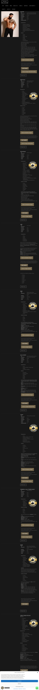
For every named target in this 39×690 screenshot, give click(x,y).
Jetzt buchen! (24, 68)
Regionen (13, 9)
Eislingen (22, 585)
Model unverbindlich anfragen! (27, 62)
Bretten (22, 584)
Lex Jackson (23, 355)
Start (3, 5)
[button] (37, 672)
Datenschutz (20, 688)
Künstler (26, 5)
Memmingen (23, 327)
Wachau (21, 252)
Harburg (22, 461)
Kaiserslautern (23, 391)
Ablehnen (19, 683)
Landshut (22, 326)
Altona (22, 456)
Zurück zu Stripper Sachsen (28, 268)
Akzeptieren (19, 681)
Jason (21, 414)
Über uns (6, 5)
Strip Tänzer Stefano (25, 615)
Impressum (24, 688)
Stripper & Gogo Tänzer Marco (27, 489)
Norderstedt (22, 462)
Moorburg (22, 463)
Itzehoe (22, 464)
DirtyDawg (22, 79)
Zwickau (21, 253)
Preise (11, 5)
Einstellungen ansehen (19, 686)
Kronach (36, 652)
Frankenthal (22, 388)
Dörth (22, 389)
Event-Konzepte (32, 5)
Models (21, 5)
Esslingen (22, 586)
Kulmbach (22, 325)
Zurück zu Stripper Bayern (28, 216)
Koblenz (22, 384)
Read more (23, 75)
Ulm (31, 581)
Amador (22, 11)
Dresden (21, 254)
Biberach (22, 583)
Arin (21, 224)
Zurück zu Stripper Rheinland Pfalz (28, 406)
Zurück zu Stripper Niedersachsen (28, 143)
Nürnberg (22, 329)
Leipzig (21, 249)
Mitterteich (22, 328)
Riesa (21, 251)
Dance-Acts (15, 5)
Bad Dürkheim (23, 392)
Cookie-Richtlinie (15, 688)
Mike (21, 291)
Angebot (4, 9)
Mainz (22, 383)
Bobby (21, 545)
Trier (21, 390)
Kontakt (9, 9)
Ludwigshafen (23, 386)
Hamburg (22, 465)
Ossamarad (23, 151)
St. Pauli (22, 459)
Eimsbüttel (22, 457)
